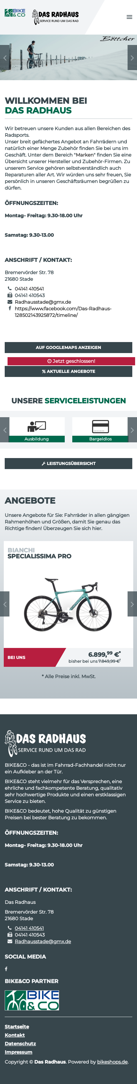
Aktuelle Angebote (68, 371)
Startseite (17, 1027)
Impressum (18, 1052)
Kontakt (15, 1035)
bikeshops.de (112, 1062)
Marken (85, 155)
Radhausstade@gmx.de (43, 302)
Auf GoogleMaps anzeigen (68, 347)
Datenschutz (20, 1044)
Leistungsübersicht (69, 463)
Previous (4, 57)
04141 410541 (29, 289)
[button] (129, 17)
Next (132, 57)
